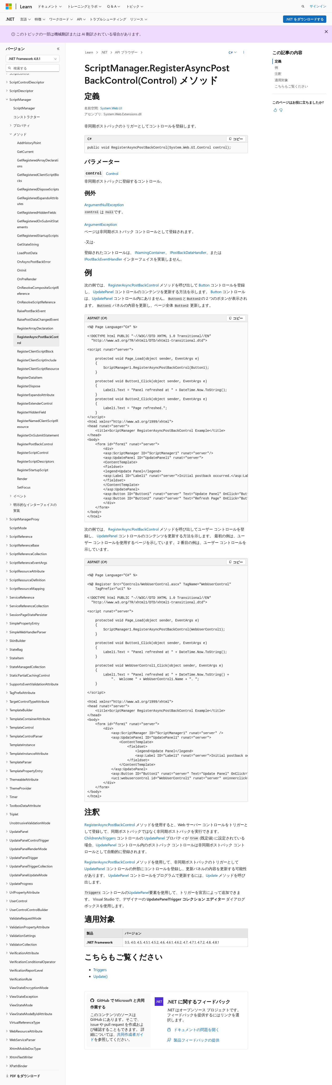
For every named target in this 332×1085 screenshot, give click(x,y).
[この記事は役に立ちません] (281, 110)
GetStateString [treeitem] (28, 231)
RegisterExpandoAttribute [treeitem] (35, 381)
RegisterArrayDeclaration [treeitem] (35, 315)
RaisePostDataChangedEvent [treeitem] (38, 306)
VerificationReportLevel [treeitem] (26, 957)
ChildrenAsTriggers (100, 837)
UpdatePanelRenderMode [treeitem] (28, 835)
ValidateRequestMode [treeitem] (25, 905)
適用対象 (281, 80)
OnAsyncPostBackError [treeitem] (34, 248)
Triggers (100, 969)
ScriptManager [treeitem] (24, 95)
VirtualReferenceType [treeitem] (25, 1009)
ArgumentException (100, 224)
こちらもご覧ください (291, 86)
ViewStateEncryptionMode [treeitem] (29, 974)
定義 (278, 61)
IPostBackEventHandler (103, 259)
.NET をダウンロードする (305, 19)
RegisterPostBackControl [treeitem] (35, 431)
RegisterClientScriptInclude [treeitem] (36, 347)
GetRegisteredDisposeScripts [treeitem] (38, 176)
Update (212, 875)
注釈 (278, 73)
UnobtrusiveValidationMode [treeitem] (30, 810)
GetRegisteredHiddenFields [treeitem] (36, 199)
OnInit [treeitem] (21, 257)
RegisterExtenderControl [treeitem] (34, 390)
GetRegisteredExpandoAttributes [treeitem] (37, 188)
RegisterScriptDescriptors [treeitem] (35, 448)
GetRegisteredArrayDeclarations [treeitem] (37, 150)
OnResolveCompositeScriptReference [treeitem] (38, 277)
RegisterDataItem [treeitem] (29, 364)
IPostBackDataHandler (188, 252)
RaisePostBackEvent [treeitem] (31, 297)
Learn (89, 52)
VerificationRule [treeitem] (21, 966)
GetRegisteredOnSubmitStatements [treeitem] (37, 211)
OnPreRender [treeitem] (27, 266)
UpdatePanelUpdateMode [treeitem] (28, 862)
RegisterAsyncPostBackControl (133, 284)
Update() (100, 976)
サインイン (318, 6)
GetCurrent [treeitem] (25, 138)
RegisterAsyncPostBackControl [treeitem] (37, 326)
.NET (104, 52)
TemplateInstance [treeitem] (22, 731)
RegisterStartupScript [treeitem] (32, 457)
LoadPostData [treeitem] (27, 239)
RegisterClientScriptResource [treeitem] (38, 355)
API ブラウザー (126, 52)
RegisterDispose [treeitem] (28, 373)
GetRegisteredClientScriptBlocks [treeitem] (38, 164)
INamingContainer (150, 252)
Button (204, 284)
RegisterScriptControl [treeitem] (32, 439)
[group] (166, 422)
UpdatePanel (103, 291)
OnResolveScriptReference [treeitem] (36, 289)
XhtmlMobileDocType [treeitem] (25, 1035)
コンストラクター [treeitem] (26, 104)
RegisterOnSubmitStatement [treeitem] (38, 422)
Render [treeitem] (22, 465)
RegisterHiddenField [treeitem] (31, 399)
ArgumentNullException (104, 204)
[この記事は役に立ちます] (275, 110)
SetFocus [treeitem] (23, 474)
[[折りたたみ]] (58, 48)
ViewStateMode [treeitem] (21, 992)
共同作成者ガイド (117, 1037)
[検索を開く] (303, 6)
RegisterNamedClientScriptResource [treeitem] (37, 410)
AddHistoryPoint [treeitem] (29, 129)
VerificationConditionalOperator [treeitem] (33, 948)
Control (112, 173)
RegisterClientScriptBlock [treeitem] (35, 338)
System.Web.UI (111, 108)
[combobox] (32, 59)
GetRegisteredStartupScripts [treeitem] (37, 222)
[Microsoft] (9, 6)
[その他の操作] (243, 52)
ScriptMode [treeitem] (18, 515)
